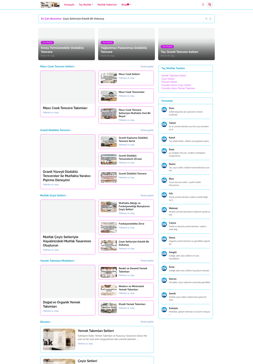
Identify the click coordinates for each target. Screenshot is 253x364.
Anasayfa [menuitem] (69, 4)
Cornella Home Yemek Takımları (178, 88)
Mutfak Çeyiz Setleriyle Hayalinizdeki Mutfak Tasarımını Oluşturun (67, 241)
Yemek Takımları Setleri (96, 331)
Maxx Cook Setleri (129, 74)
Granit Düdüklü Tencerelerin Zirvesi (130, 157)
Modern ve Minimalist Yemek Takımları (131, 288)
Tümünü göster (147, 67)
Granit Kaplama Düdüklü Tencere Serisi (133, 139)
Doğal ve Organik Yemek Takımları (61, 304)
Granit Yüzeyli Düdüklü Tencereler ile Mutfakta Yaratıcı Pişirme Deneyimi (67, 176)
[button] (203, 5)
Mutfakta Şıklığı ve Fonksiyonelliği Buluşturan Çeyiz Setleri (134, 206)
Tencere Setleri (169, 82)
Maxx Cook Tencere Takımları (65, 108)
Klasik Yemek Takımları (132, 304)
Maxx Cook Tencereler (132, 92)
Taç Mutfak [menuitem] (85, 4)
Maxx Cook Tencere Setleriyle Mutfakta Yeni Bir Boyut (135, 113)
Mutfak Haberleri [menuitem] (107, 4)
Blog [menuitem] (125, 4)
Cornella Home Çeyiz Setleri (176, 85)
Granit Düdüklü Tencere (133, 173)
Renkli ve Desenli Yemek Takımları (133, 270)
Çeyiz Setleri (87, 361)
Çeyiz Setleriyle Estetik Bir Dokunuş (83, 18)
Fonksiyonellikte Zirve (131, 223)
